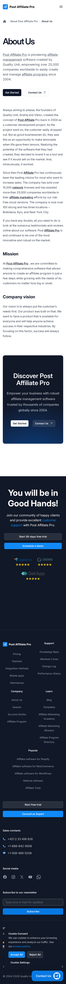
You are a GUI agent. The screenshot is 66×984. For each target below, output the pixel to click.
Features (17, 661)
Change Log (49, 666)
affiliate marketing (21, 197)
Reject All (35, 954)
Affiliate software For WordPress (33, 773)
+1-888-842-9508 (20, 846)
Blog (49, 699)
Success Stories (17, 714)
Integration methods (17, 668)
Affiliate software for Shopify (33, 758)
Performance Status (49, 673)
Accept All (17, 954)
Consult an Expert (33, 813)
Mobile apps (17, 675)
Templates (49, 707)
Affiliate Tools (33, 787)
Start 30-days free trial (33, 536)
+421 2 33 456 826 (20, 839)
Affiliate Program (16, 721)
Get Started (12, 92)
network (17, 187)
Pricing (17, 653)
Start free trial (33, 804)
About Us (47, 21)
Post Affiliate (26, 120)
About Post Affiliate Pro (24, 21)
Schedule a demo (33, 545)
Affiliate (29, 172)
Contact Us (37, 92)
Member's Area (49, 659)
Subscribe (33, 911)
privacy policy (21, 946)
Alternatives (17, 682)
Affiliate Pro (51, 230)
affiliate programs (35, 74)
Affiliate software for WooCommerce (33, 766)
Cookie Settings (20, 962)
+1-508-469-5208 (20, 853)
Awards (16, 707)
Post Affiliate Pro (15, 54)
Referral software (33, 780)
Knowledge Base (49, 651)
